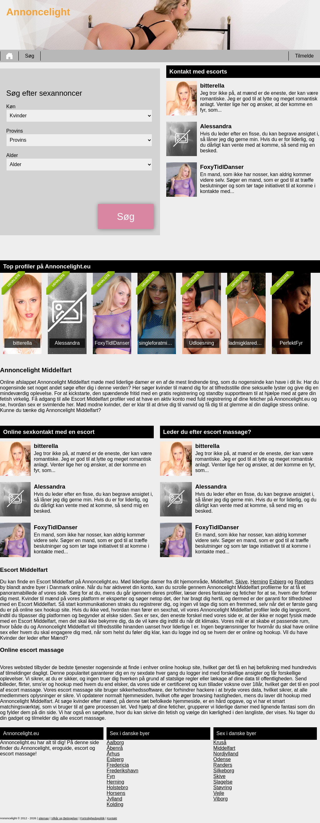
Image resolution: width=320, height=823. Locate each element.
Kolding (115, 804)
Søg (29, 55)
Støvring (222, 787)
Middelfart (224, 748)
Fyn (111, 776)
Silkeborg (223, 770)
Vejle (218, 793)
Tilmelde (304, 55)
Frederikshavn (122, 770)
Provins (14, 131)
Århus (113, 753)
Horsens (116, 793)
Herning (259, 581)
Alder (12, 155)
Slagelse (222, 782)
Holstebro (117, 787)
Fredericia (118, 765)
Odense (222, 759)
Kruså (220, 742)
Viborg (220, 798)
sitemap (43, 818)
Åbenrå (115, 748)
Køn (10, 106)
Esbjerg (277, 581)
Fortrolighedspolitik (92, 818)
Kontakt (112, 818)
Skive (241, 581)
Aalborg (115, 742)
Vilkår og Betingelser (64, 818)
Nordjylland (225, 753)
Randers (304, 581)
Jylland (114, 798)
